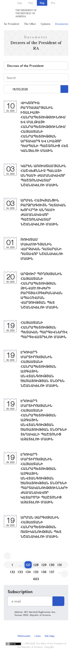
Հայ (19, 3)
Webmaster (24, 636)
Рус (31, 3)
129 (43, 565)
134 (28, 572)
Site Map (50, 636)
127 (28, 565)
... (8, 89)
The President (10, 24)
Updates (45, 24)
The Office (30, 24)
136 (43, 572)
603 (36, 579)
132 (12, 572)
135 (36, 572)
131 (59, 565)
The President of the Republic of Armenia (26, 13)
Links (38, 636)
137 (51, 572)
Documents (61, 24)
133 (20, 572)
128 (36, 565)
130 (51, 565)
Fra (53, 3)
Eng (42, 3)
